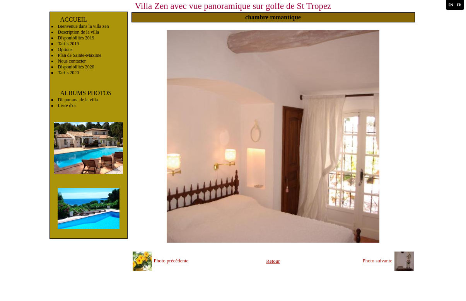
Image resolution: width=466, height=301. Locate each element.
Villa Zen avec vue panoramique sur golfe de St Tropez (233, 6)
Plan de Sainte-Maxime (80, 55)
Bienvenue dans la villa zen (83, 26)
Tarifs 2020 (68, 72)
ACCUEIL (73, 19)
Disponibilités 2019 (76, 38)
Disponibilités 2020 (76, 67)
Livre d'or (67, 105)
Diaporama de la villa (78, 99)
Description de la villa (78, 32)
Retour (273, 261)
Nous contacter (72, 61)
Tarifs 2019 (68, 43)
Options (65, 49)
